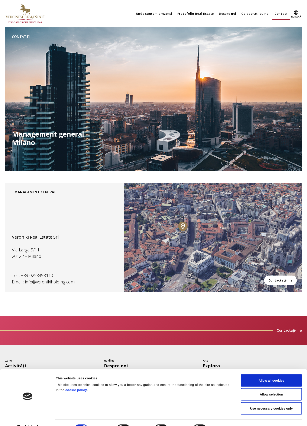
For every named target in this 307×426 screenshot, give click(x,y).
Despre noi (227, 14)
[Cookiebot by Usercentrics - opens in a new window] (27, 417)
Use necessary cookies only (271, 398)
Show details (224, 417)
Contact (281, 14)
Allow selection (271, 384)
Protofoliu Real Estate (195, 14)
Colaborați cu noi (255, 14)
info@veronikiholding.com (50, 282)
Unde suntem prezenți (154, 14)
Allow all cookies (271, 370)
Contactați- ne (280, 280)
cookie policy (76, 379)
